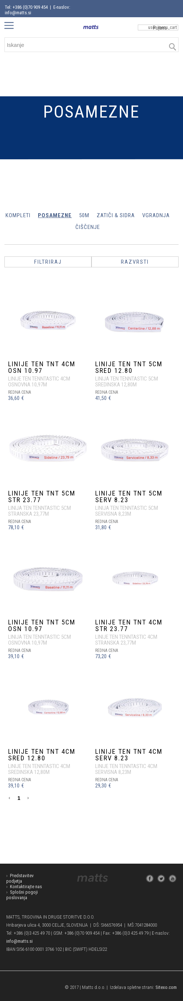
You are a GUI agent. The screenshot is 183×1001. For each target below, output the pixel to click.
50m (84, 215)
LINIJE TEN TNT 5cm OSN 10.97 (41, 625)
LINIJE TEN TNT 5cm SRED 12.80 (128, 367)
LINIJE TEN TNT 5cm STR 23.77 (41, 496)
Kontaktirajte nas (26, 886)
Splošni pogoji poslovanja (22, 894)
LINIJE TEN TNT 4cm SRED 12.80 (41, 755)
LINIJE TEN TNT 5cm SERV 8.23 (128, 496)
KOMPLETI (18, 215)
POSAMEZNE (55, 215)
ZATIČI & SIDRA (116, 215)
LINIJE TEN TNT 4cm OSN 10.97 (41, 367)
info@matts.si (19, 941)
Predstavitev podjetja (20, 878)
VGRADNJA (156, 215)
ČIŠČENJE (87, 227)
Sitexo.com (166, 987)
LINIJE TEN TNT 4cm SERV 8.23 (128, 755)
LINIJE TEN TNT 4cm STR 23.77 (128, 625)
